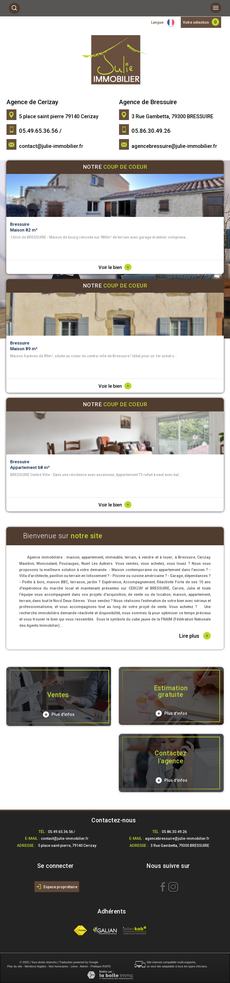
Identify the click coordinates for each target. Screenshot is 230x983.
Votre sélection (196, 22)
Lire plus (195, 636)
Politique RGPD (101, 966)
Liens (74, 966)
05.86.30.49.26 (174, 832)
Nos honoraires (58, 966)
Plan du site (14, 966)
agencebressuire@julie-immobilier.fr (174, 146)
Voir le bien (115, 267)
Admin (84, 966)
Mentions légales (35, 966)
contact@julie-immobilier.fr (51, 146)
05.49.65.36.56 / (61, 832)
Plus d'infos (58, 714)
